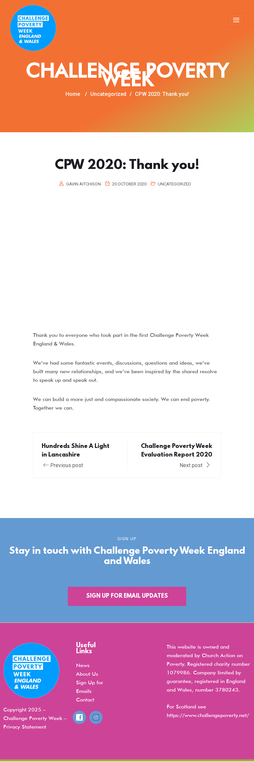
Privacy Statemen (24, 727)
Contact (85, 700)
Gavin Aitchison (83, 183)
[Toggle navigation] (236, 20)
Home (72, 94)
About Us (87, 674)
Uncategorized (174, 183)
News (83, 665)
